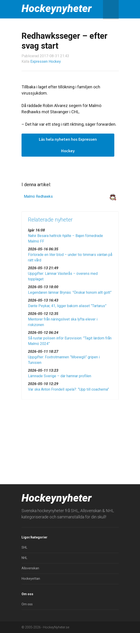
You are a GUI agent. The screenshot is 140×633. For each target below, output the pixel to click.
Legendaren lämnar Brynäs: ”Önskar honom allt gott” (70, 294)
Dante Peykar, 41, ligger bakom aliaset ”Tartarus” (67, 308)
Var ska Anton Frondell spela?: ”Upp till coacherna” (68, 391)
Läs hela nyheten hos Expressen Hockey (68, 145)
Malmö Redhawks (38, 196)
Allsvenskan (30, 568)
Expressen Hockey (45, 61)
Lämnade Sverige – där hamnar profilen (59, 378)
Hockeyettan (31, 578)
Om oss (27, 604)
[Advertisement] (70, 438)
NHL (24, 558)
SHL (24, 547)
